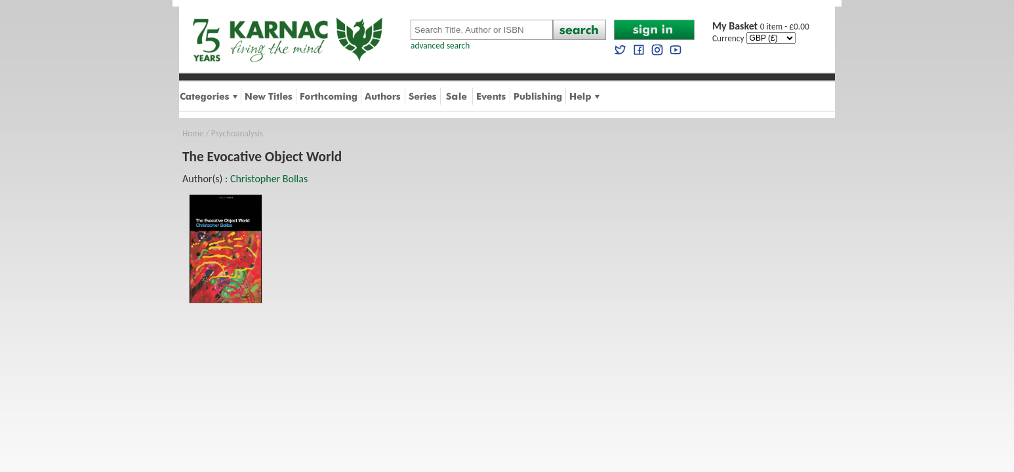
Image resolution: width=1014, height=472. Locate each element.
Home (193, 133)
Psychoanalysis (237, 133)
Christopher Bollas (269, 178)
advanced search (440, 45)
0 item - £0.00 (760, 26)
